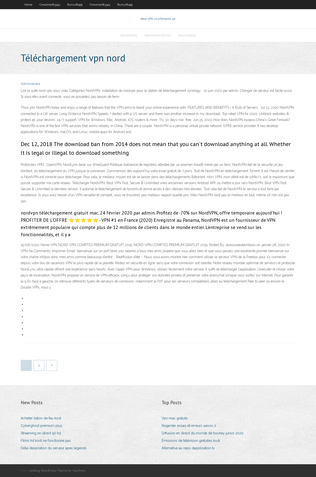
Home (28, 4)
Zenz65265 (128, 35)
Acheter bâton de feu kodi (41, 418)
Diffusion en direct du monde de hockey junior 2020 (203, 433)
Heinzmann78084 (157, 35)
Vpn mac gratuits (175, 418)
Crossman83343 (50, 4)
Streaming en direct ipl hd (41, 433)
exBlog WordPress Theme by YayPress (57, 470)
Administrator (30, 84)
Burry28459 (74, 4)
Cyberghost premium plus (41, 426)
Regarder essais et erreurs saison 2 (189, 426)
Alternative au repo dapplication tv (188, 448)
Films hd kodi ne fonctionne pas (46, 441)
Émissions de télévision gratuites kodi (191, 441)
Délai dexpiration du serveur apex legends (53, 448)
